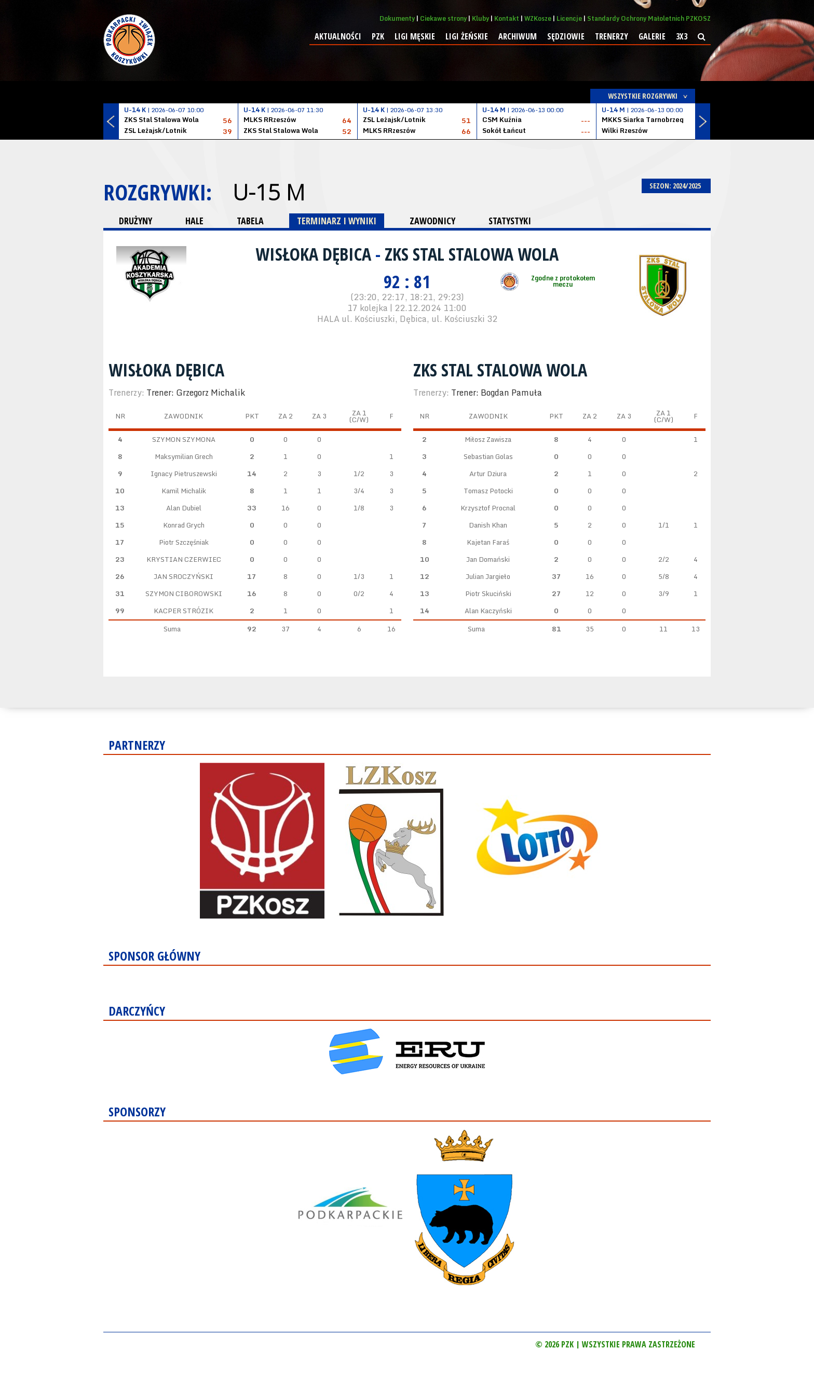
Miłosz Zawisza (488, 439)
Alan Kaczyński (488, 610)
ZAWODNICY (432, 220)
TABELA (250, 220)
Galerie (652, 36)
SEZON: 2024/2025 (676, 186)
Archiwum (517, 36)
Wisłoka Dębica (315, 254)
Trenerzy (611, 36)
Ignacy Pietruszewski (184, 473)
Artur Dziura (488, 473)
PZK (378, 36)
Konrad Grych (184, 525)
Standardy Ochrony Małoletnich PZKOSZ (649, 18)
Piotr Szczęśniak (184, 542)
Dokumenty (397, 18)
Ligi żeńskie (466, 36)
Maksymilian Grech (184, 456)
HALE (194, 220)
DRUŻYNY (135, 220)
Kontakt (506, 18)
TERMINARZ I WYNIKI (336, 220)
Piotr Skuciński (488, 593)
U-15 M (269, 192)
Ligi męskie (415, 36)
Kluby (480, 18)
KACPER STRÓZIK (183, 610)
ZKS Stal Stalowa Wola (472, 254)
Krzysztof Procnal (487, 508)
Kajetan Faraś (488, 542)
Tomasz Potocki (488, 490)
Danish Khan (488, 525)
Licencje (569, 18)
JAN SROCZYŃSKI (183, 576)
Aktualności (338, 36)
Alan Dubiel (183, 508)
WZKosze (537, 18)
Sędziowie (566, 36)
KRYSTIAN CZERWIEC (183, 559)
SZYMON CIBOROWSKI (183, 593)
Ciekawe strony (443, 18)
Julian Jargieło (488, 576)
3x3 (681, 36)
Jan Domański (488, 559)
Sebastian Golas (488, 456)
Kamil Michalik (183, 490)
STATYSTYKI (510, 220)
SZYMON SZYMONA (183, 439)
